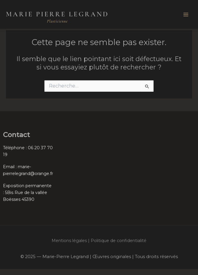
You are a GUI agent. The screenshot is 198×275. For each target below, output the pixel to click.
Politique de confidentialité (118, 240)
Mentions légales (69, 240)
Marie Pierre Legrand (57, 14)
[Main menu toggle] (186, 14)
